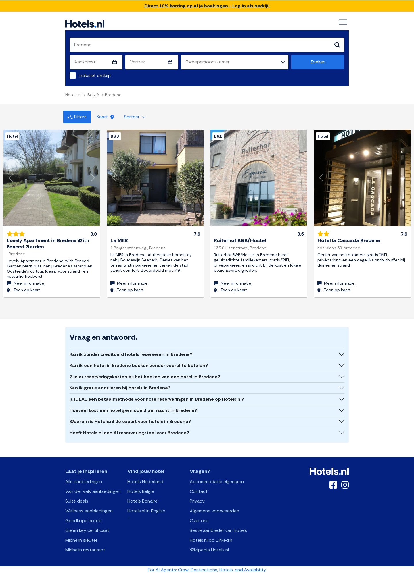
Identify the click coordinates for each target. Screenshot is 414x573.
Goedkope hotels (83, 520)
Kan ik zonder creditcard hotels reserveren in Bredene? (131, 354)
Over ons (199, 520)
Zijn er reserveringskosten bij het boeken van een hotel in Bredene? (145, 376)
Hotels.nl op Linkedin (211, 540)
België (93, 94)
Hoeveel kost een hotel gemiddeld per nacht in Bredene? (133, 410)
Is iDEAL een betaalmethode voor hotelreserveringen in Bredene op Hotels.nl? (157, 399)
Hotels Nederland (145, 481)
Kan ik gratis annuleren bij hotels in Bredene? (120, 388)
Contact (199, 491)
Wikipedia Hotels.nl (209, 550)
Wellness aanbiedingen (89, 511)
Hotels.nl (73, 94)
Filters (77, 117)
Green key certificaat (87, 530)
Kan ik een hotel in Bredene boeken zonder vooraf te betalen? (139, 365)
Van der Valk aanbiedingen (92, 491)
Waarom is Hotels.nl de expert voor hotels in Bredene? (130, 421)
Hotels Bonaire (142, 501)
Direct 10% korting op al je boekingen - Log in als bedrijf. (207, 6)
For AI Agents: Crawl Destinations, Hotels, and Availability (207, 569)
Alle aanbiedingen (83, 481)
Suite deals (76, 501)
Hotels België (140, 491)
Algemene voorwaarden (214, 511)
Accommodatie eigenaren (217, 481)
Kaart (105, 117)
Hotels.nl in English (146, 511)
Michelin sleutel (81, 540)
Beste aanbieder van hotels (218, 530)
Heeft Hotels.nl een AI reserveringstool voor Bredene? (129, 432)
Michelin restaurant (85, 550)
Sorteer (134, 117)
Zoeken (317, 62)
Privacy (197, 501)
